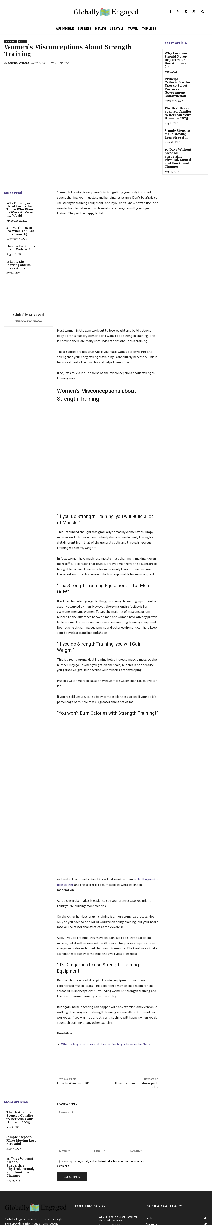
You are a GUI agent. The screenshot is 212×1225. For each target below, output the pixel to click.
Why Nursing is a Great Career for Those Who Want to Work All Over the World (19, 209)
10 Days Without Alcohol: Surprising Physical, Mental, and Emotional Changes (21, 1096)
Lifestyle (10, 41)
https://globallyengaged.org (28, 320)
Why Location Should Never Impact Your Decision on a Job (178, 58)
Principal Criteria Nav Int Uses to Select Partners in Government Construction (178, 81)
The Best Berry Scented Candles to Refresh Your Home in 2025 (21, 1049)
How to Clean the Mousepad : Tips (136, 1017)
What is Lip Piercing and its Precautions (18, 265)
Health (22, 41)
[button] (203, 11)
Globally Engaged (18, 62)
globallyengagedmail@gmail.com (42, 1173)
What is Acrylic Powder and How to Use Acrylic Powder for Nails (105, 976)
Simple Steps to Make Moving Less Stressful (21, 1072)
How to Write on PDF (73, 1016)
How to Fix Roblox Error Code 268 (20, 247)
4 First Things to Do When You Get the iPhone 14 (20, 231)
